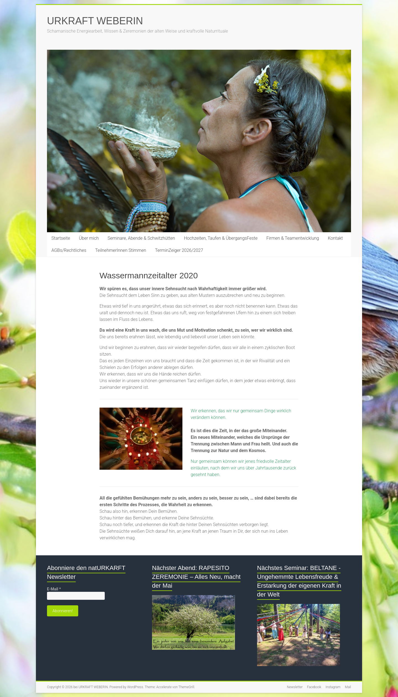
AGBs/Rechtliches (68, 250)
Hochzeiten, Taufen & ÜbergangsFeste (220, 238)
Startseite (60, 238)
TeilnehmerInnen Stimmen (120, 250)
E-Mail (54, 589)
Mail (348, 687)
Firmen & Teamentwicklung (292, 238)
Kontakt (335, 238)
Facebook (314, 687)
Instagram (333, 687)
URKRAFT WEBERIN (95, 21)
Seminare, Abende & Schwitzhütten (141, 238)
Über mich (89, 238)
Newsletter (295, 687)
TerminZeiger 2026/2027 (179, 250)
